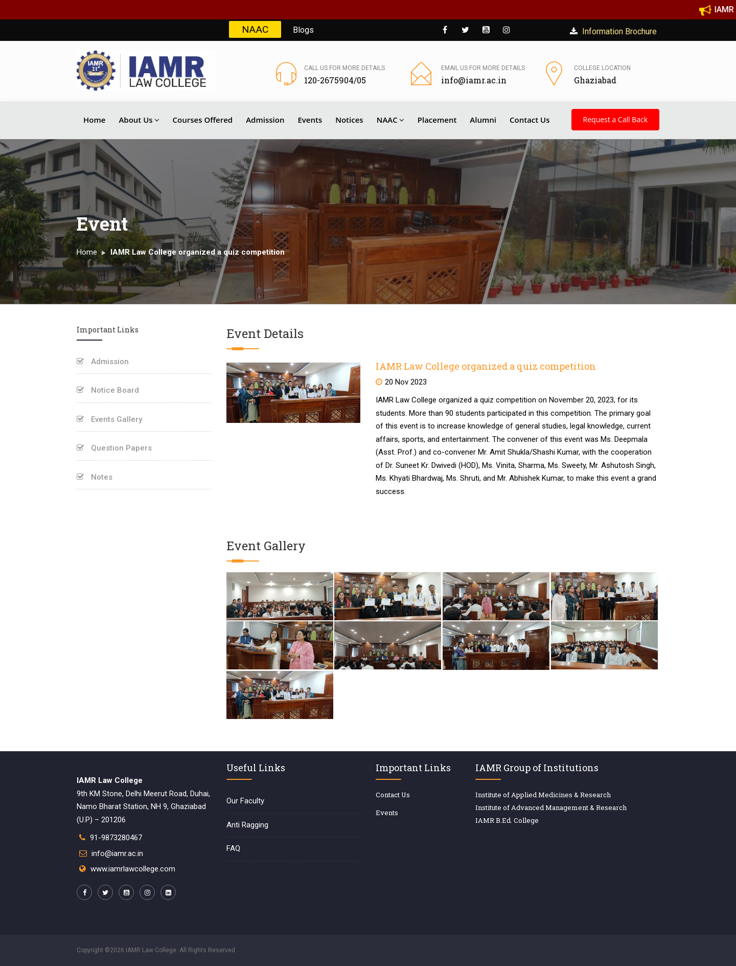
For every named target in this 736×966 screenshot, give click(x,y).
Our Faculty (245, 800)
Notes (94, 477)
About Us (139, 120)
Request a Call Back (615, 119)
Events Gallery (109, 419)
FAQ (233, 848)
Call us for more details (344, 68)
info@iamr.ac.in (117, 853)
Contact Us (530, 120)
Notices (349, 120)
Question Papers (114, 448)
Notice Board (108, 390)
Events (309, 120)
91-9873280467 (116, 837)
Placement (437, 120)
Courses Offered (203, 120)
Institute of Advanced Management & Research (551, 807)
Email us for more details (483, 68)
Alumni (483, 120)
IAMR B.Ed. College (507, 820)
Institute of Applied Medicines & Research (543, 794)
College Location (602, 68)
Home (94, 120)
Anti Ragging (247, 824)
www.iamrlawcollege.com (132, 868)
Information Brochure (613, 31)
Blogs (303, 30)
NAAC (255, 29)
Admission (265, 120)
